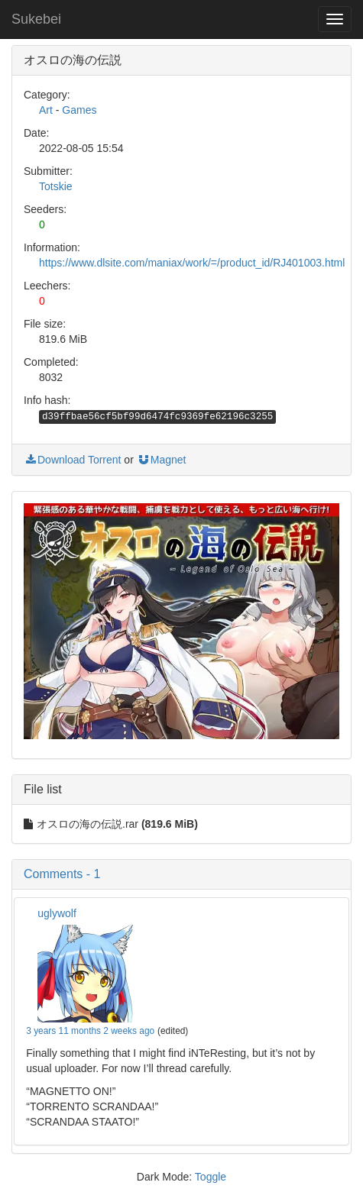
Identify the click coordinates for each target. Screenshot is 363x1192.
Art (46, 110)
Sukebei (36, 19)
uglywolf (56, 913)
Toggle (210, 1177)
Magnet (161, 460)
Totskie (56, 186)
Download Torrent (72, 460)
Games (79, 110)
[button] (181, 874)
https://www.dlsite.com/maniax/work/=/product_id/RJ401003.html (192, 263)
